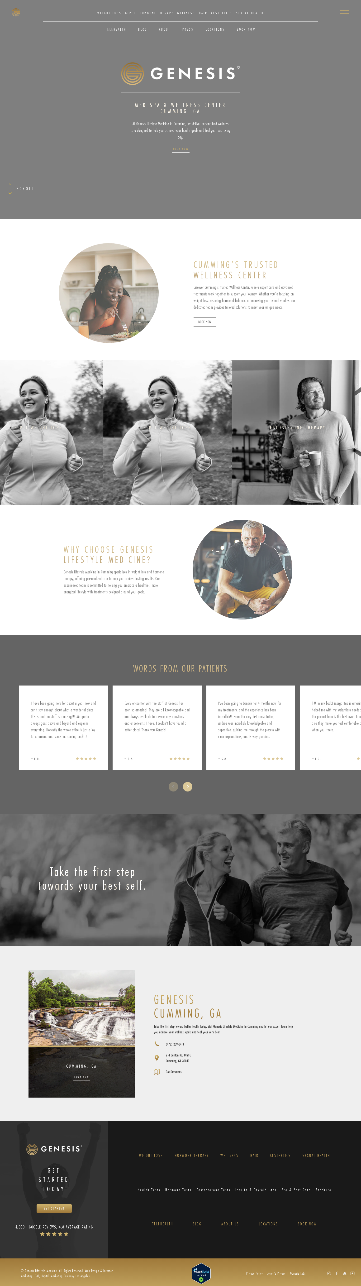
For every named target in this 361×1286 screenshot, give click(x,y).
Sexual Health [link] (250, 12)
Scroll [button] (25, 188)
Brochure (324, 1190)
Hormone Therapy (192, 1155)
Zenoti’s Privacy (276, 1274)
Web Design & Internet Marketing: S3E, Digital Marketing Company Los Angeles (67, 1274)
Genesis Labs (298, 1274)
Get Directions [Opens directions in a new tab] (174, 1072)
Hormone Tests (178, 1190)
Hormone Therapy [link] (157, 12)
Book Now (181, 149)
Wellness (229, 1155)
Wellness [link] (186, 12)
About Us (230, 1224)
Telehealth (162, 1224)
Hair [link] (203, 12)
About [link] (164, 29)
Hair (254, 1155)
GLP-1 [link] (130, 12)
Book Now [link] (246, 29)
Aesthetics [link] (221, 12)
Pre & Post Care (296, 1190)
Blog (197, 1224)
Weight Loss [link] (109, 12)
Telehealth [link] (115, 29)
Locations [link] (215, 29)
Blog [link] (142, 29)
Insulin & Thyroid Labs (256, 1190)
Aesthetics (280, 1155)
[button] (187, 796)
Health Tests (148, 1190)
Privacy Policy (254, 1274)
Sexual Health (316, 1155)
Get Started (54, 1209)
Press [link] (188, 29)
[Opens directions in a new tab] (173, 1058)
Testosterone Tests (213, 1190)
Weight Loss (151, 1155)
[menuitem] (109, 13)
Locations (268, 1224)
